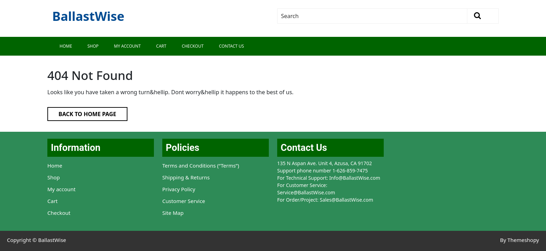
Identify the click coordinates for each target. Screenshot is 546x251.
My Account (127, 46)
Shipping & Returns (186, 177)
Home (66, 46)
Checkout (193, 46)
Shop (93, 46)
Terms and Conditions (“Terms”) (200, 165)
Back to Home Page (81, 112)
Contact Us (231, 46)
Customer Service (183, 200)
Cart (161, 46)
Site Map (173, 212)
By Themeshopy (519, 239)
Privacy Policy (178, 189)
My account (61, 189)
